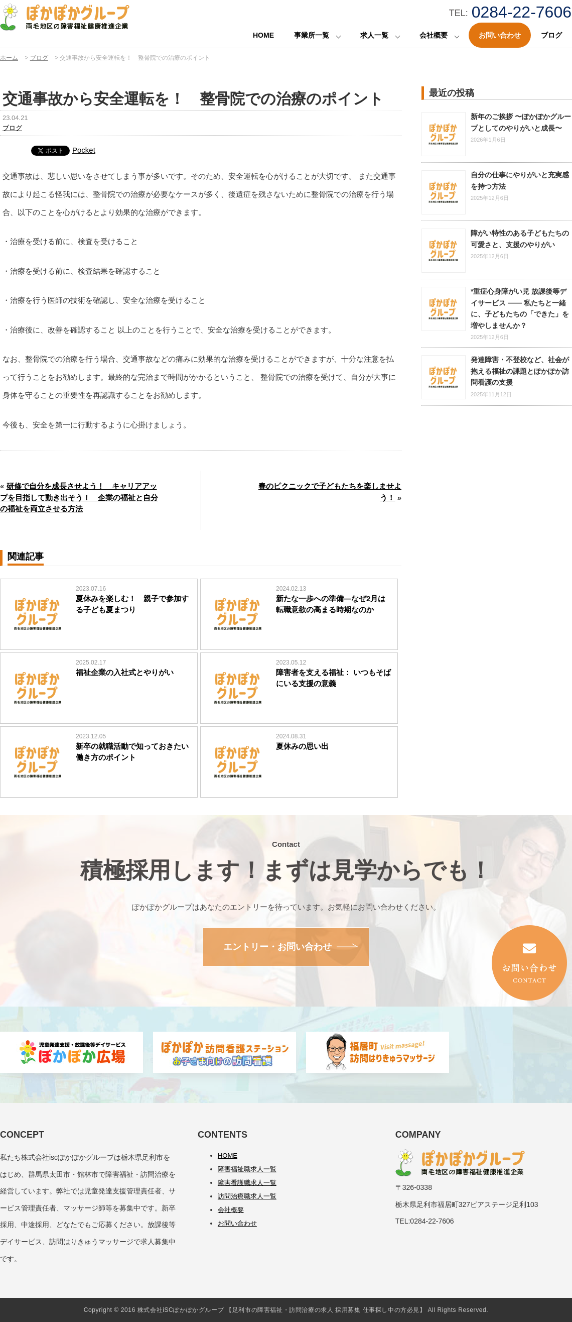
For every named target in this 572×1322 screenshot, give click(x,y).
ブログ (551, 35)
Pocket (83, 150)
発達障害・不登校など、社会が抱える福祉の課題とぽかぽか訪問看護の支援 (520, 371)
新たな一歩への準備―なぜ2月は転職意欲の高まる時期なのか (330, 604)
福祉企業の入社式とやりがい (125, 672)
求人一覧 (374, 35)
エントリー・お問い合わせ (277, 947)
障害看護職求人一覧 (247, 1182)
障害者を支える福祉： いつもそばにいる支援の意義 (333, 678)
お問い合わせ (500, 35)
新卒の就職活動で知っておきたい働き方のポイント (132, 752)
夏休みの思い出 (302, 746)
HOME (263, 35)
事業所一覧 (311, 35)
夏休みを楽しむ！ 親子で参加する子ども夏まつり (132, 604)
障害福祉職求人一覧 (247, 1169)
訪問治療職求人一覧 (247, 1196)
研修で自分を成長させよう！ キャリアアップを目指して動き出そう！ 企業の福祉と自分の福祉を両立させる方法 (79, 497)
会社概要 (433, 35)
